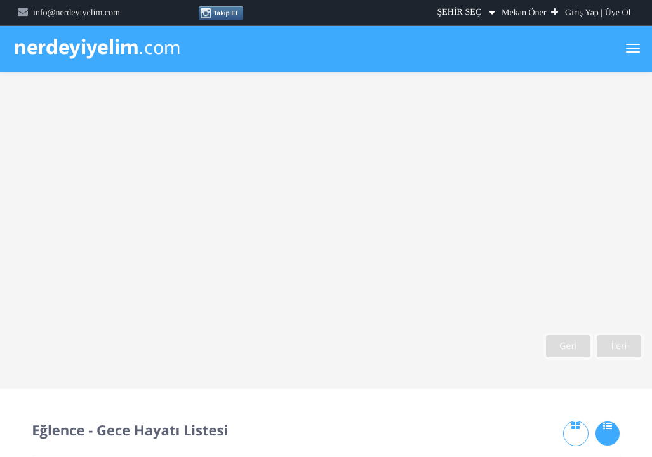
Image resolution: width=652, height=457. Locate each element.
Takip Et (218, 13)
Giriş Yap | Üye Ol (598, 13)
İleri (619, 346)
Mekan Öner (530, 13)
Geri (567, 346)
